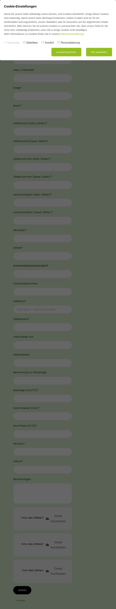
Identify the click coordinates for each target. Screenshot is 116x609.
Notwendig (11, 42)
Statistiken (30, 42)
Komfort (48, 42)
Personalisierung (69, 42)
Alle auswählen (99, 52)
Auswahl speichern (66, 52)
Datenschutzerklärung (72, 34)
